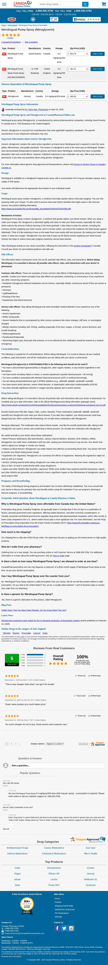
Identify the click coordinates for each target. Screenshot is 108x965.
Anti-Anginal (12, 25)
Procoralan (26, 633)
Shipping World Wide (64, 906)
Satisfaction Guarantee (65, 909)
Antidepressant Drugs (17, 848)
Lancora (36, 633)
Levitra (54, 879)
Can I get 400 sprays (11, 783)
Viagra (17, 873)
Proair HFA (54, 885)
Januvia (90, 873)
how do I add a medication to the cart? (18, 807)
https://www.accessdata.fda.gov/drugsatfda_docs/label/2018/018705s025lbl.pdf (35, 209)
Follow (5, 786)
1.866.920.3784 (44, 10)
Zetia (17, 885)
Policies (58, 902)
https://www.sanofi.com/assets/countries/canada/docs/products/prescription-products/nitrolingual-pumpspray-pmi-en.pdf (53, 405)
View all (6, 829)
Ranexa (16, 633)
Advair (17, 879)
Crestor (90, 868)
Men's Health (90, 853)
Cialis (17, 868)
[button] (9, 799)
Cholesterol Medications (54, 853)
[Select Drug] (77, 54)
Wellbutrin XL (90, 879)
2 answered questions (11, 42)
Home (3, 25)
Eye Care (90, 848)
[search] (85, 4)
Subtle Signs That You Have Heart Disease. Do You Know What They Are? (34, 610)
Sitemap (58, 917)
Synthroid (90, 885)
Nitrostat (6, 633)
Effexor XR (54, 873)
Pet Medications (62, 913)
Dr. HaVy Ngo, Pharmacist (36, 109)
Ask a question (31, 42)
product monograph (82, 246)
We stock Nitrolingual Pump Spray (56, 794)
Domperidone (54, 868)
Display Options (38, 744)
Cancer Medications (54, 848)
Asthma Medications (17, 853)
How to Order (59, 556)
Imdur (45, 633)
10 (10, 38)
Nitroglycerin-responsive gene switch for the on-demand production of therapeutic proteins (40, 620)
